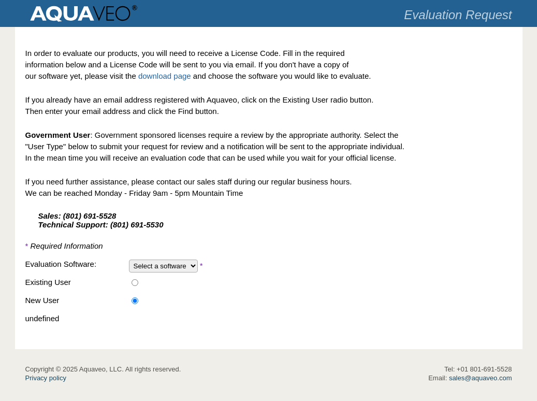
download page (164, 75)
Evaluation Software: (61, 264)
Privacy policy (45, 378)
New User (42, 300)
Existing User (48, 282)
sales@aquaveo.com (480, 378)
